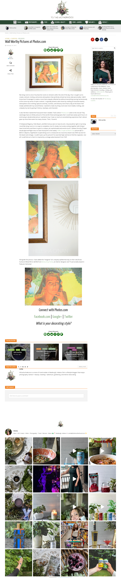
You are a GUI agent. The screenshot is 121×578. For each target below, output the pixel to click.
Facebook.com (42, 317)
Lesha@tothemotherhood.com (99, 95)
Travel (19, 22)
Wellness (92, 22)
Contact (104, 22)
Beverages (11, 350)
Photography (33, 22)
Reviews (21, 39)
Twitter (68, 317)
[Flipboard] (61, 50)
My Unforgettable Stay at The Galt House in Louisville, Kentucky (108, 28)
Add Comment (10, 65)
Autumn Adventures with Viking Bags (89, 28)
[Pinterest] (55, 50)
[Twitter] (48, 50)
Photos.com (65, 113)
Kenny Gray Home (47, 262)
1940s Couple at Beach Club (66, 130)
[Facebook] (45, 50)
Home (6, 33)
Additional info (100, 92)
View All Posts (82, 366)
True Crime (52, 349)
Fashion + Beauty (60, 22)
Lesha (10, 57)
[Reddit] (51, 50)
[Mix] (58, 50)
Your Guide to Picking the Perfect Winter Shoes (70, 28)
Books (38, 349)
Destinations (71, 348)
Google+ (57, 317)
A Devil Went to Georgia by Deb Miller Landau (34, 28)
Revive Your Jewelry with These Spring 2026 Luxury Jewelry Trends (52, 28)
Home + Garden (77, 22)
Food (45, 22)
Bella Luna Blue (13, 28)
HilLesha (11, 58)
